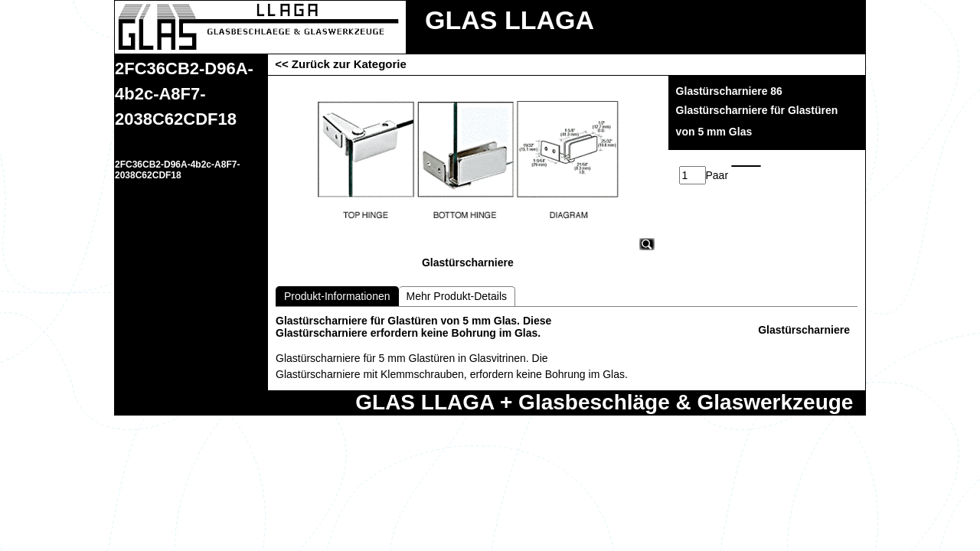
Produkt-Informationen (337, 296)
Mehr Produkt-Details (457, 296)
